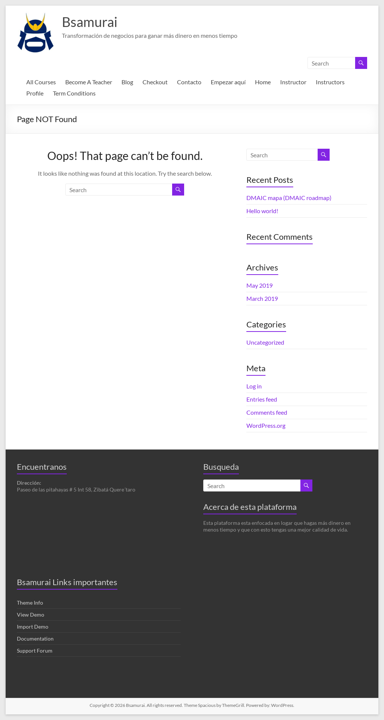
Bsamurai (89, 21)
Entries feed (261, 399)
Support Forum (34, 650)
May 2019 (259, 285)
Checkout (155, 81)
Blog (127, 81)
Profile (35, 93)
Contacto (189, 81)
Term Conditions (74, 93)
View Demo (30, 614)
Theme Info (30, 602)
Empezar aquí (228, 81)
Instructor (293, 81)
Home (263, 81)
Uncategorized (265, 342)
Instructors (330, 81)
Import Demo (32, 626)
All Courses (41, 81)
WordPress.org (265, 425)
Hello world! (262, 210)
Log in (254, 386)
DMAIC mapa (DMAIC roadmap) (289, 197)
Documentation (35, 638)
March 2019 (262, 298)
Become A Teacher (88, 81)
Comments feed (266, 412)
